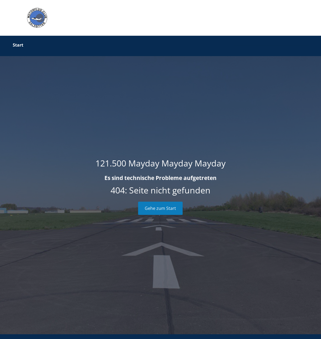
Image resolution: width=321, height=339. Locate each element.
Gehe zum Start (160, 208)
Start (18, 45)
